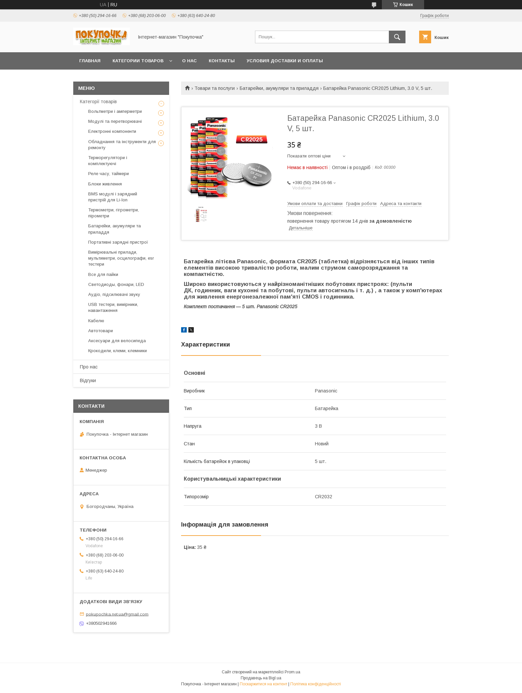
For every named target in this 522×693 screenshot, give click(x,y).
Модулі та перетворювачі (115, 121)
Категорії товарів (98, 101)
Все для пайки (103, 274)
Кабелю (96, 320)
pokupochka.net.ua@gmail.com (117, 613)
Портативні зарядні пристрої (118, 242)
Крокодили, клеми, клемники (117, 350)
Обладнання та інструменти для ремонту (122, 144)
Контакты (222, 60)
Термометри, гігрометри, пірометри (113, 212)
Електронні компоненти (112, 131)
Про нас (89, 366)
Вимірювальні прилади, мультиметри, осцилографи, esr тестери (121, 258)
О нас (189, 60)
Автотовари (100, 330)
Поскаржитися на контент (263, 684)
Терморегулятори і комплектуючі (107, 160)
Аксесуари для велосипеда (117, 340)
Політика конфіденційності (315, 684)
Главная (90, 60)
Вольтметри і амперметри (115, 111)
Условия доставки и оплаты (285, 60)
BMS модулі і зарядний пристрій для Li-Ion (112, 196)
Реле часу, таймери (108, 173)
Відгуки (88, 380)
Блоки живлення (105, 183)
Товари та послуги (214, 88)
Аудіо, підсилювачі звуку (114, 294)
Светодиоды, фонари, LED (116, 284)
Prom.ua (292, 672)
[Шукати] (397, 37)
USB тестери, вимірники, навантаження (113, 307)
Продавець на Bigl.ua (261, 678)
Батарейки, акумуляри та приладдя (279, 88)
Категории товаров (138, 60)
